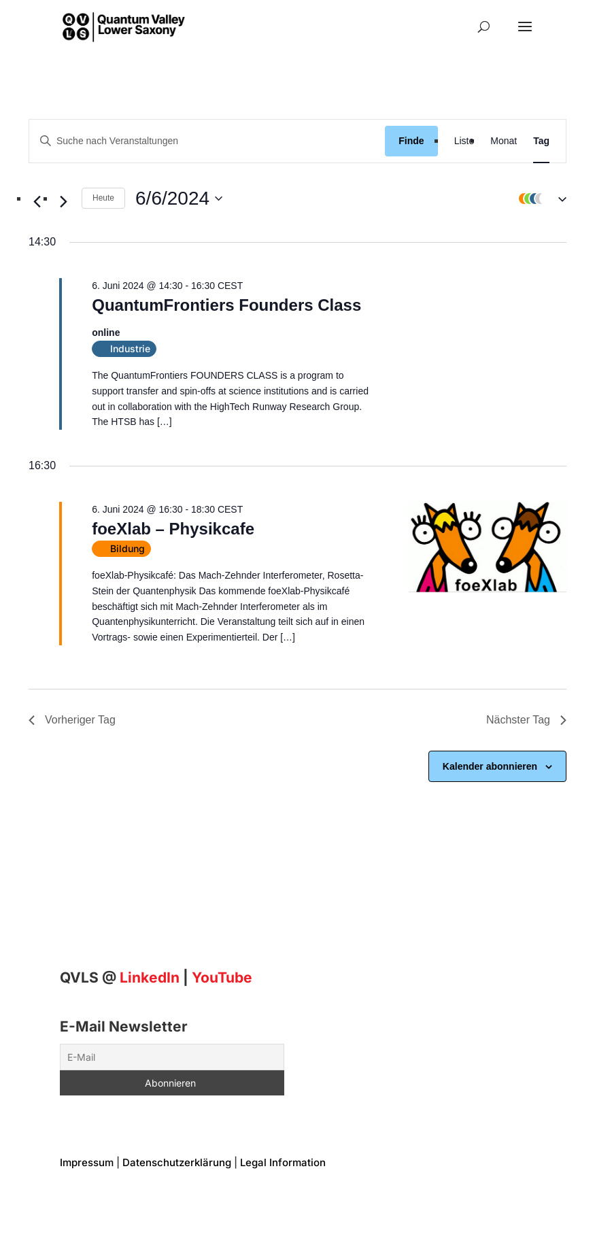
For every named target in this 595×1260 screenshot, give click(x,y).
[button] (539, 198)
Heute (103, 198)
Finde (411, 140)
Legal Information (283, 1162)
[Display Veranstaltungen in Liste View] (464, 141)
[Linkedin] (150, 977)
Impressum (87, 1162)
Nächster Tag (526, 720)
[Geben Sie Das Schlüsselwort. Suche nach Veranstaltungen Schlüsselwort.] (207, 141)
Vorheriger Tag (72, 720)
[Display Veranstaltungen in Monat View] (503, 141)
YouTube (222, 977)
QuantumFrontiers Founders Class (226, 305)
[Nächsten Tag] (63, 202)
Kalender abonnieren (490, 766)
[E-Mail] (172, 1057)
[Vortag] (37, 202)
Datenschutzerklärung (176, 1162)
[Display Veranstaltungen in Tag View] (541, 141)
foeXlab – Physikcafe (173, 529)
